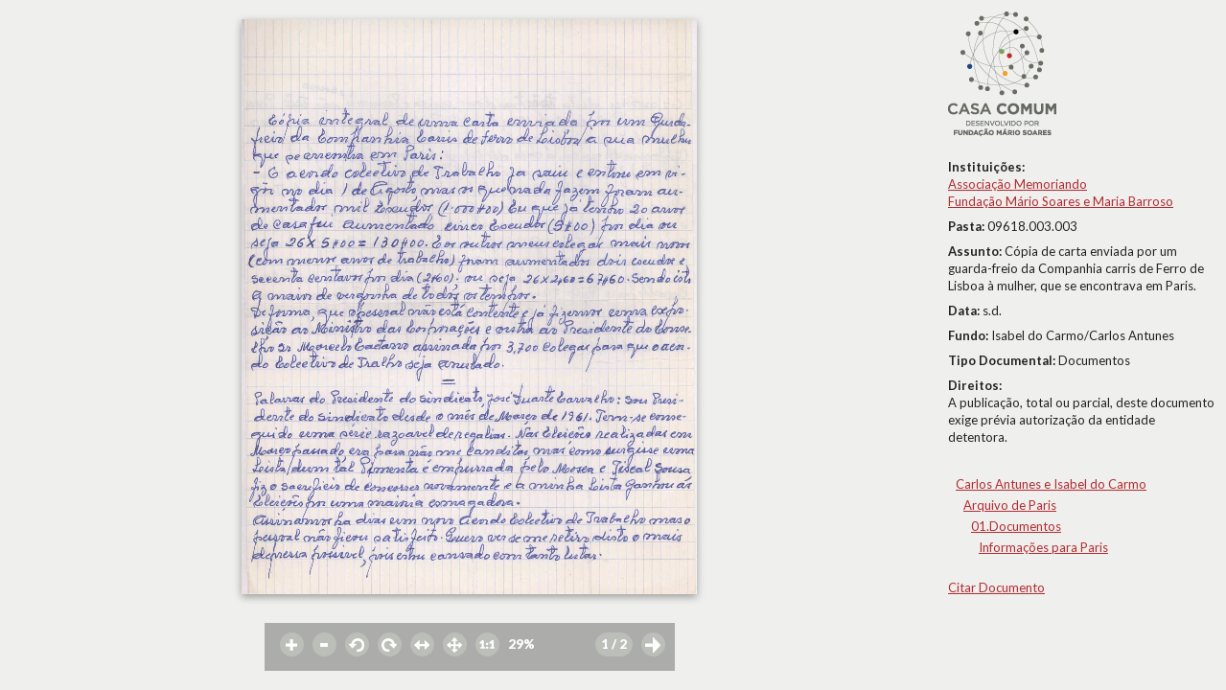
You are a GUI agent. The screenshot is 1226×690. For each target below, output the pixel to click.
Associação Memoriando (1017, 184)
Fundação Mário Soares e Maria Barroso (1060, 201)
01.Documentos (1016, 526)
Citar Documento (996, 587)
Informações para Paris (1043, 547)
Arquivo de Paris (1009, 505)
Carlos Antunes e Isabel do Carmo (1051, 484)
